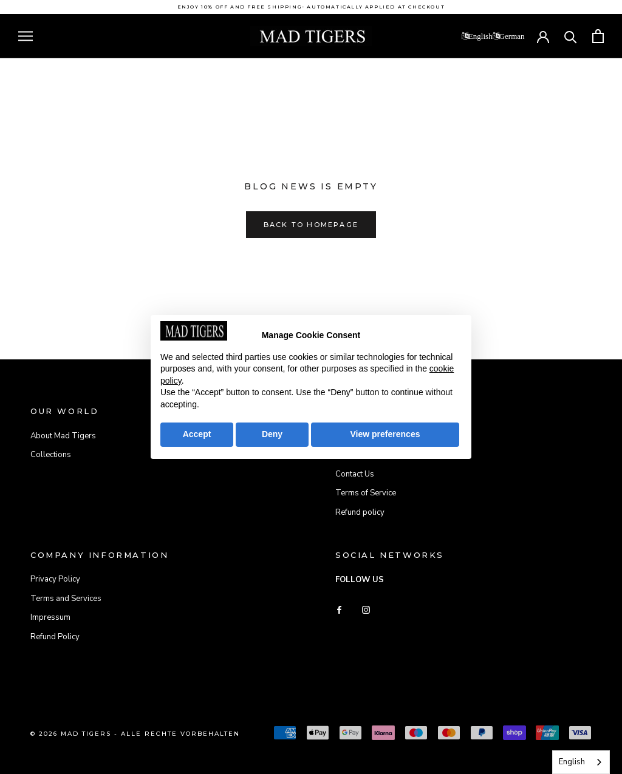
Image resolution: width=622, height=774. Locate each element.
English (480, 36)
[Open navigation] (25, 36)
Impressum (50, 617)
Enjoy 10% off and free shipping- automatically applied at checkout (311, 7)
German (512, 36)
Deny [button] (272, 434)
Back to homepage (311, 224)
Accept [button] (197, 434)
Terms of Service (365, 492)
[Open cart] (598, 36)
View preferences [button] (385, 434)
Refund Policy (55, 636)
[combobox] (581, 762)
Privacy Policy (55, 579)
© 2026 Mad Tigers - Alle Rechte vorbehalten (135, 734)
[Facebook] (339, 609)
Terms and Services (65, 598)
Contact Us (354, 474)
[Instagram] (366, 609)
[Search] (570, 36)
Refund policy (359, 512)
